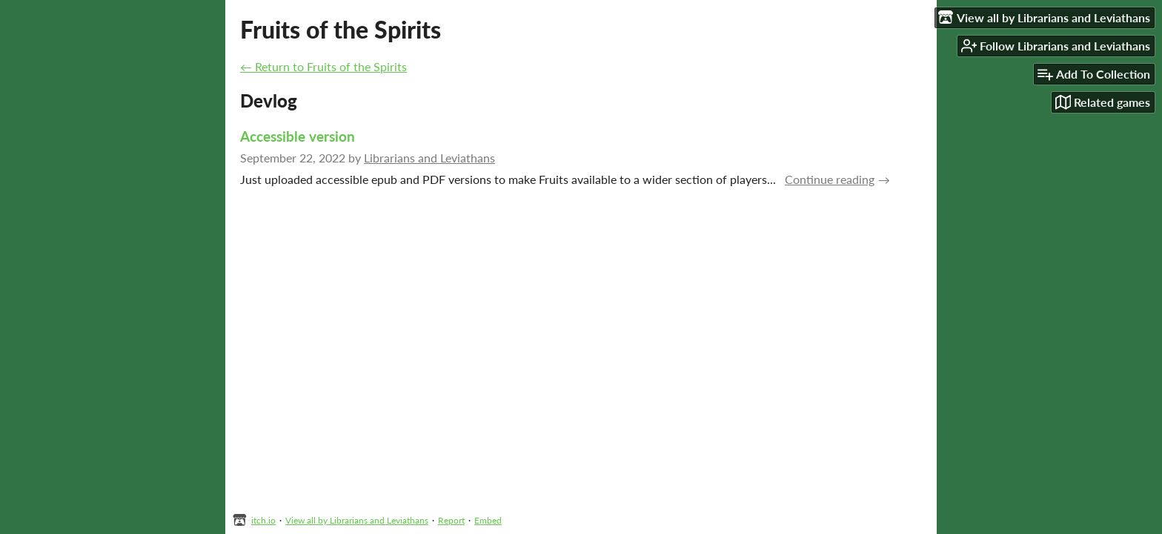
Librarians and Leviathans (429, 158)
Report (451, 520)
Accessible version (297, 136)
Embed (488, 520)
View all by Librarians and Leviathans (356, 520)
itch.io (263, 520)
